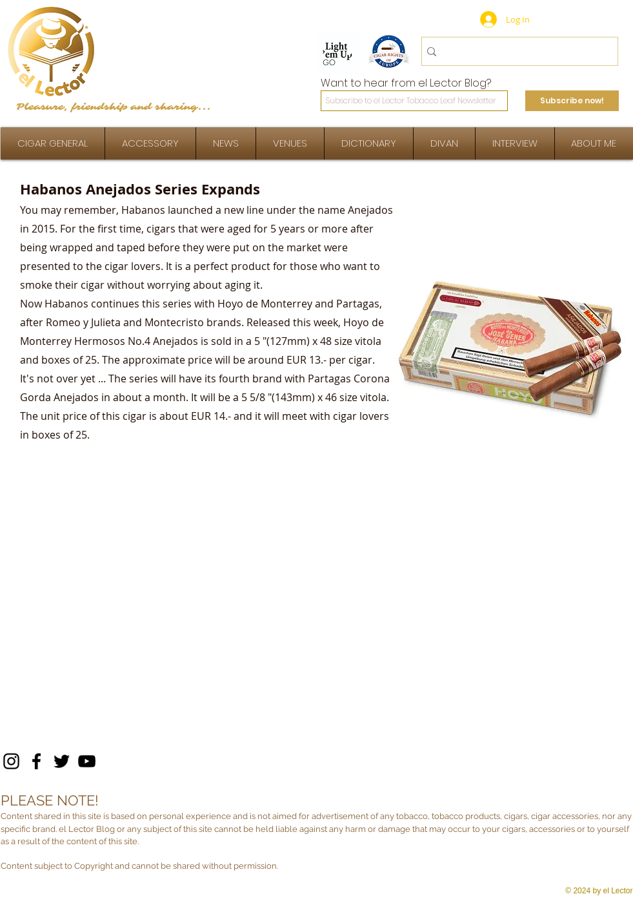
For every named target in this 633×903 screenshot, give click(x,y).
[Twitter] (61, 761)
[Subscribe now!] (572, 100)
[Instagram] (11, 761)
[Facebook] (36, 761)
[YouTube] (86, 761)
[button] (515, 143)
